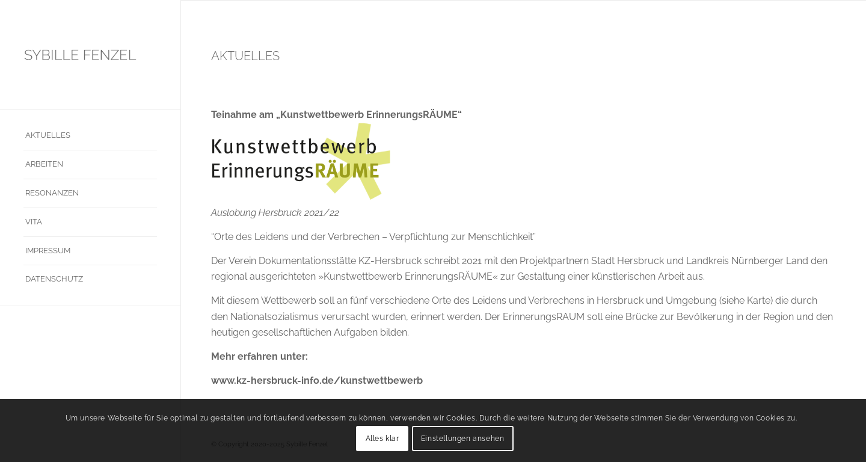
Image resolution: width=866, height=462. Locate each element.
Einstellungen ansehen (463, 438)
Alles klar (382, 438)
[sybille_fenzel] (90, 54)
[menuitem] (90, 136)
